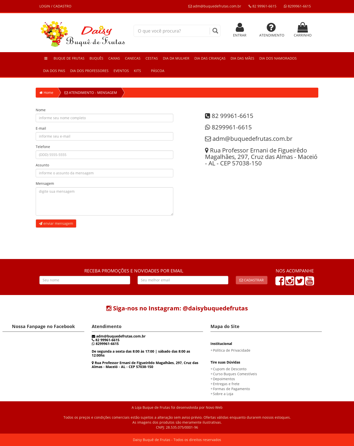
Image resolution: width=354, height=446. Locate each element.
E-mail (41, 128)
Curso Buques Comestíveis (235, 374)
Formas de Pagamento (231, 388)
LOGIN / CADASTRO (55, 6)
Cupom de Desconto (229, 369)
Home (46, 92)
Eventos (121, 70)
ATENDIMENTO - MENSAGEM (90, 92)
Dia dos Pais (54, 70)
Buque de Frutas (69, 58)
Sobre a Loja (223, 393)
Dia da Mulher (176, 58)
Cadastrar (251, 280)
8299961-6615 (297, 6)
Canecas (133, 58)
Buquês (96, 58)
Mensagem (45, 183)
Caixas (114, 58)
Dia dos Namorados (278, 58)
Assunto (42, 165)
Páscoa (157, 70)
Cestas (152, 58)
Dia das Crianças (210, 58)
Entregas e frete (226, 383)
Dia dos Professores (89, 70)
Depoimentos (224, 378)
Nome (41, 110)
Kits (137, 70)
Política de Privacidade (231, 350)
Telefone (43, 146)
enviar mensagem (56, 223)
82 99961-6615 (262, 6)
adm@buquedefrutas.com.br (214, 6)
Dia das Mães (242, 58)
